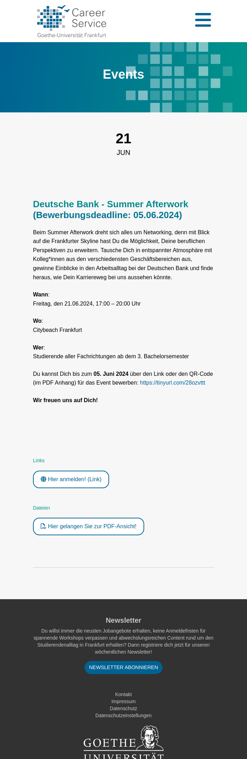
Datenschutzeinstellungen (123, 715)
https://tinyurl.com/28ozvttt (172, 383)
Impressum (123, 701)
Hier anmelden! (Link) (71, 479)
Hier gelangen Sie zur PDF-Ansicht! (88, 526)
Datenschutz (123, 708)
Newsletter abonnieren (123, 667)
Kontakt (123, 694)
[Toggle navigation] (202, 21)
